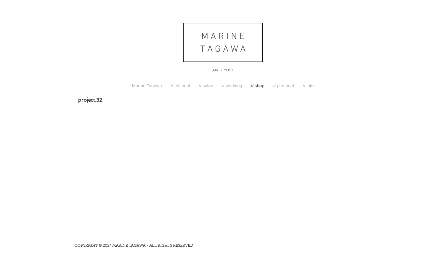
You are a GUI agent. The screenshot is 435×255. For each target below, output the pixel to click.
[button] (180, 86)
